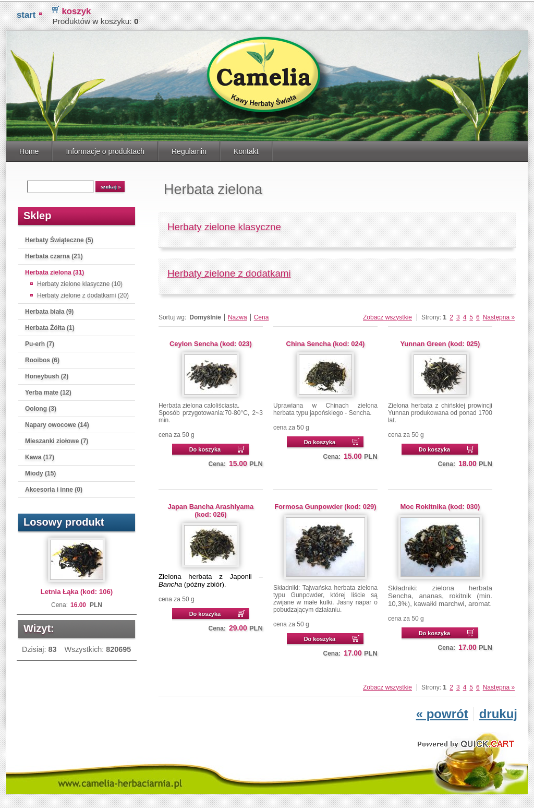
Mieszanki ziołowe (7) (56, 439)
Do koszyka (205, 447)
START (26, 13)
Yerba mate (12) (48, 390)
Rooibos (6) (42, 358)
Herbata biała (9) (49, 309)
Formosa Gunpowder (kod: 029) (325, 504)
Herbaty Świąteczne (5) (59, 238)
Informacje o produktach (105, 149)
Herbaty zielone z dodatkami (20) (83, 293)
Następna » (499, 315)
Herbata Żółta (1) (50, 325)
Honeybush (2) (46, 374)
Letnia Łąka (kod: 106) (77, 589)
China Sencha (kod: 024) (325, 342)
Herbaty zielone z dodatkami (229, 271)
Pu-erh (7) (39, 342)
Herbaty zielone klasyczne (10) (80, 282)
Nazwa (237, 315)
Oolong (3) (40, 406)
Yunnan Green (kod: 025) (440, 342)
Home (29, 149)
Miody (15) (40, 471)
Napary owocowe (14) (57, 422)
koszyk (76, 9)
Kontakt (246, 149)
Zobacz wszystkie (387, 315)
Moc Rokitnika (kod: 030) (440, 504)
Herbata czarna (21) (54, 254)
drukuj (498, 712)
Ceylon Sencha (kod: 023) (210, 342)
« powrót (442, 712)
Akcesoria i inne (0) (53, 487)
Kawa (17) (39, 455)
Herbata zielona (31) (54, 270)
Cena (261, 315)
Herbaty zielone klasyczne (224, 224)
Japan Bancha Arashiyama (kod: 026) (211, 508)
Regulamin (189, 149)
